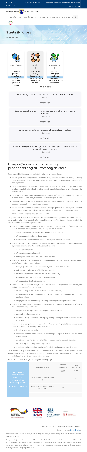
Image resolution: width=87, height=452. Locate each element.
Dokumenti (68, 17)
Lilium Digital (75, 430)
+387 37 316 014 (11, 2)
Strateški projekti (29, 17)
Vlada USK (49, 2)
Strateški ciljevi (14, 17)
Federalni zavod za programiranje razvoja (67, 2)
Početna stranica (12, 37)
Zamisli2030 (72, 6)
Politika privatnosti (12, 6)
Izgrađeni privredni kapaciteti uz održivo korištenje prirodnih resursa (16, 78)
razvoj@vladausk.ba (32, 2)
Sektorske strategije (46, 17)
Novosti (59, 17)
